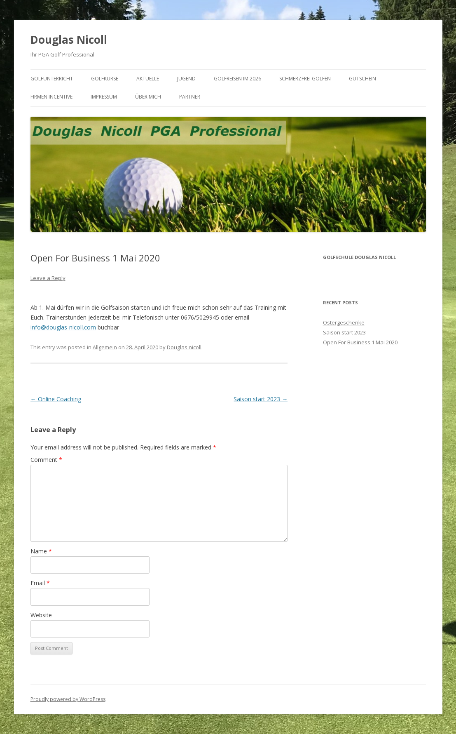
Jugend (186, 78)
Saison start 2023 (261, 399)
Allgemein (105, 347)
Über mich (148, 96)
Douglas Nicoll (68, 39)
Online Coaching (55, 399)
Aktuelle (147, 78)
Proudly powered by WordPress (67, 699)
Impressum (104, 96)
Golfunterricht (51, 78)
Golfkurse (104, 78)
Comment (46, 459)
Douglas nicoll (184, 347)
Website (41, 615)
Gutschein (362, 78)
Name (41, 551)
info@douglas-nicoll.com (63, 327)
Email (40, 583)
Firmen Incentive (51, 96)
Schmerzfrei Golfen (305, 78)
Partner (189, 96)
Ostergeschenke (344, 322)
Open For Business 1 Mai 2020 (360, 342)
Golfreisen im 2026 (237, 78)
